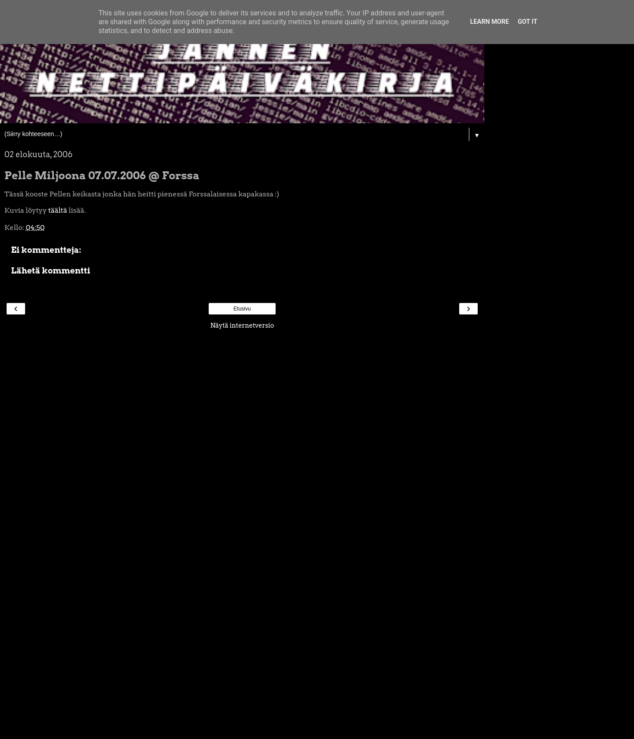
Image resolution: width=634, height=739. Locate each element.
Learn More (489, 22)
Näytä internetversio (242, 325)
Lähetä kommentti (50, 271)
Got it (527, 22)
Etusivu (242, 309)
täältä (57, 210)
